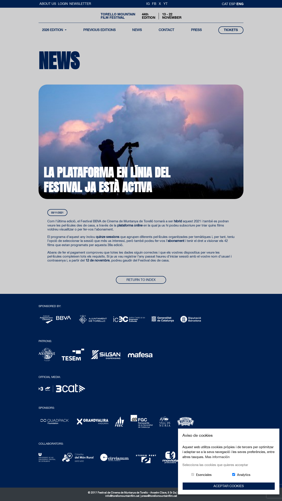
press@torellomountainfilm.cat (159, 495)
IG (148, 4)
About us (48, 4)
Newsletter (80, 4)
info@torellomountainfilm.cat (122, 495)
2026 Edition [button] (53, 30)
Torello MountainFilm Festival (118, 15)
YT (165, 4)
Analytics (243, 475)
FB (154, 4)
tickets (231, 30)
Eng (239, 4)
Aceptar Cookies (228, 486)
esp (232, 4)
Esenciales (204, 475)
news (137, 30)
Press (196, 30)
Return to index (141, 280)
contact (166, 30)
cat (225, 4)
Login (63, 4)
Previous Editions (99, 30)
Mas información (217, 457)
